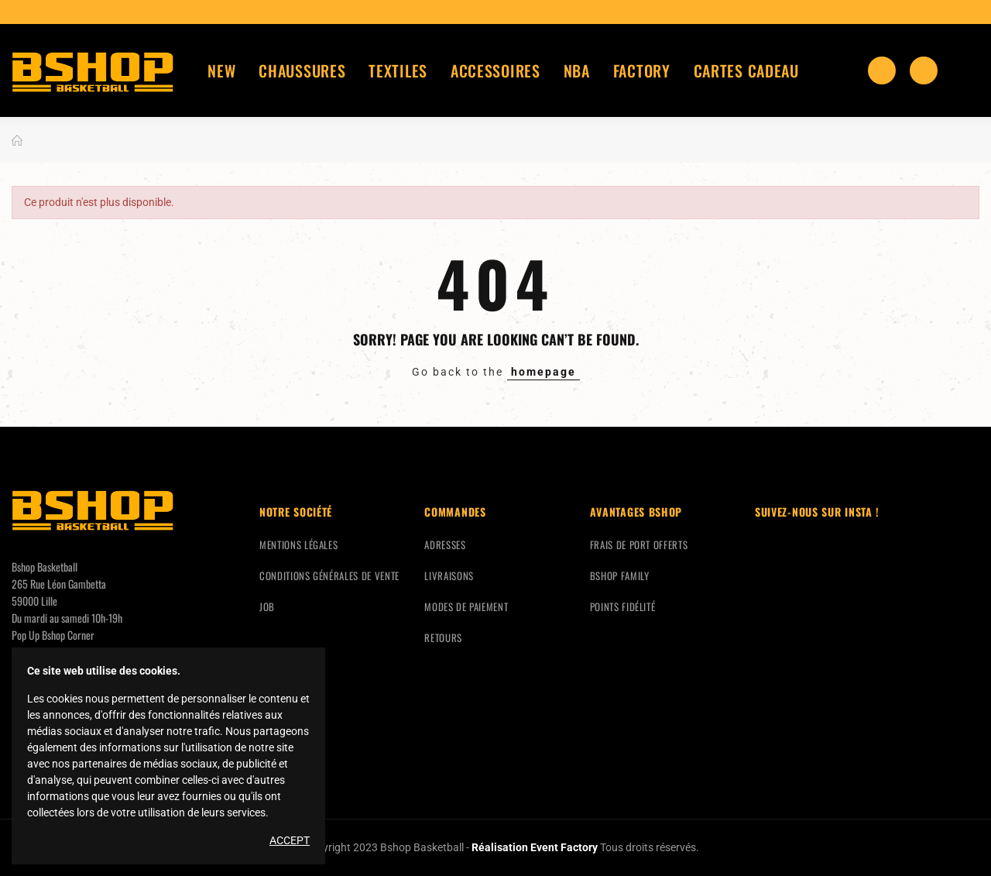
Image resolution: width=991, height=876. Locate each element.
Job (267, 606)
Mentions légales (298, 544)
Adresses (444, 544)
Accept (289, 840)
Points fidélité (623, 606)
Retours (443, 637)
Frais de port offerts (639, 544)
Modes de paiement (466, 606)
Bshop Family (620, 575)
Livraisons (449, 575)
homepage (543, 372)
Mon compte (965, 70)
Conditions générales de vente (329, 575)
